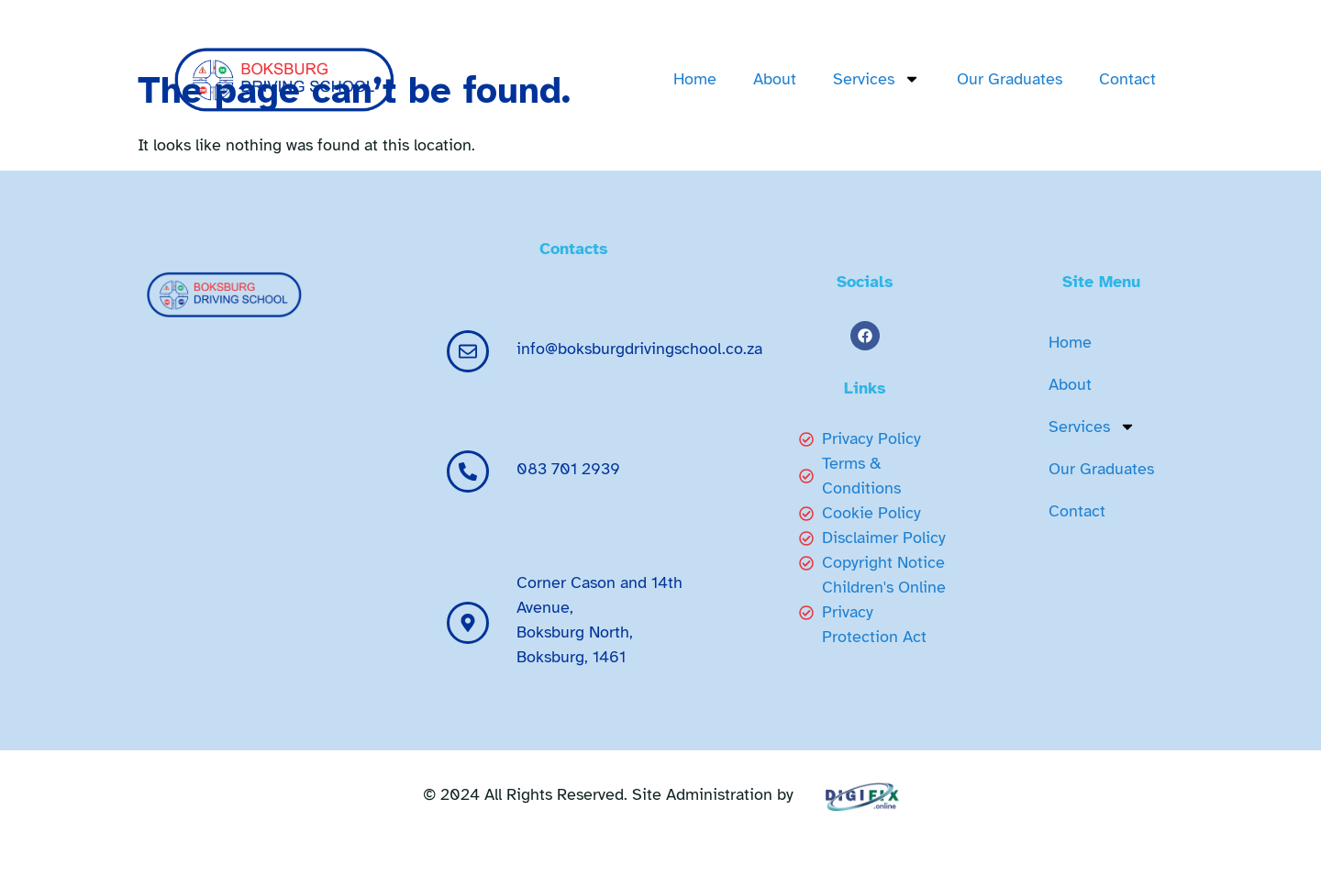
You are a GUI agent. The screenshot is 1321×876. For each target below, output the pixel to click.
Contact (1127, 79)
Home (694, 79)
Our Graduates (1009, 79)
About (774, 79)
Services (876, 78)
